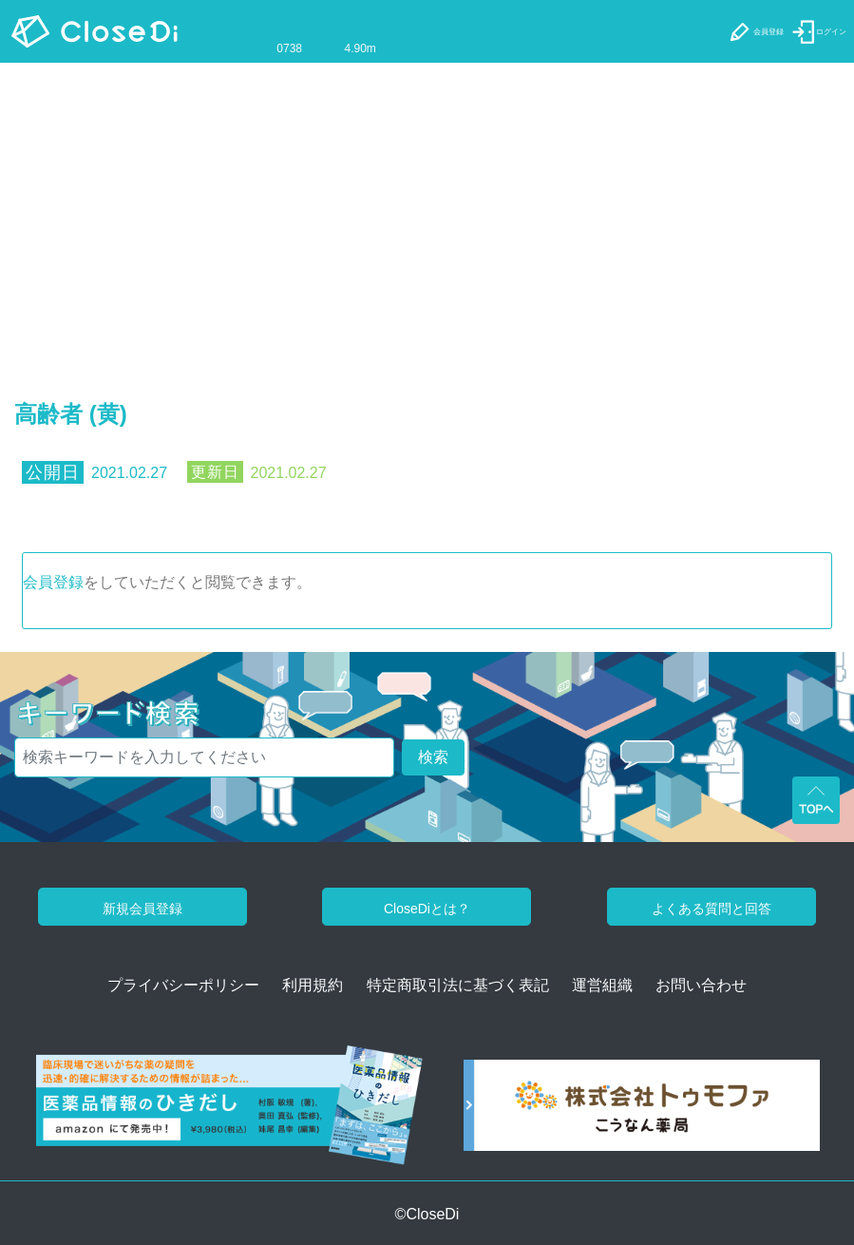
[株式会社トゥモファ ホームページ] (642, 1111)
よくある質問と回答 (711, 908)
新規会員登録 (142, 908)
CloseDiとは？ (427, 908)
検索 (433, 757)
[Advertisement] (427, 205)
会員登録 (53, 582)
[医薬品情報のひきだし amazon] (229, 1111)
